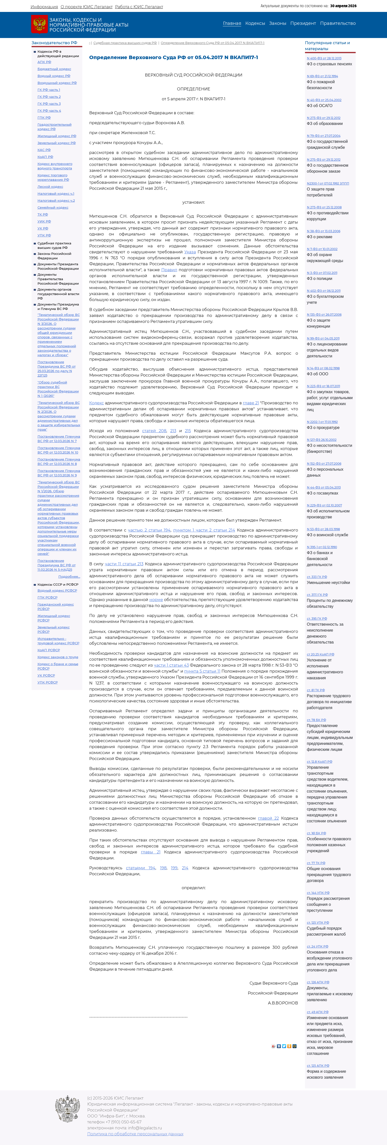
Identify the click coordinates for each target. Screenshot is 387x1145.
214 (185, 868)
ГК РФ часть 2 (49, 97)
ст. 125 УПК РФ (318, 922)
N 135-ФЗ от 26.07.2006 (324, 314)
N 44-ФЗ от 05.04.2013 (324, 487)
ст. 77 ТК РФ (316, 863)
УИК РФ (44, 221)
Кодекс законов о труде (58, 657)
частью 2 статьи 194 (149, 530)
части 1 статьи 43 (171, 665)
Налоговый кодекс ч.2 (56, 200)
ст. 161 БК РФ (316, 833)
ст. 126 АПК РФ (318, 982)
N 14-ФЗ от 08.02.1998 (323, 368)
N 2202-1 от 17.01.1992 (322, 422)
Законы (277, 23)
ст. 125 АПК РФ (318, 1066)
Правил (169, 269)
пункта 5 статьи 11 (202, 671)
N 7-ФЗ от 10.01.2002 (322, 249)
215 (188, 430)
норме (156, 599)
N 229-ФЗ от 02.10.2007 (324, 505)
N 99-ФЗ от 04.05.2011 (323, 338)
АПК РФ (44, 62)
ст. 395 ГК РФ (317, 618)
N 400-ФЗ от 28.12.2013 (324, 58)
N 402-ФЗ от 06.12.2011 (324, 291)
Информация (44, 6)
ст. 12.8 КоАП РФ (319, 761)
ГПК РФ (44, 117)
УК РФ (43, 228)
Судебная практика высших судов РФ (125, 43)
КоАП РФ (45, 157)
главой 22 (268, 818)
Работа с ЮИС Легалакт (139, 6)
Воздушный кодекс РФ (57, 83)
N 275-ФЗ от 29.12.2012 (324, 159)
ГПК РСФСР (47, 597)
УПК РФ (44, 235)
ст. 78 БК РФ (316, 720)
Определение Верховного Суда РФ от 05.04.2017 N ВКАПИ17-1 (212, 43)
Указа (190, 252)
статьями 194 (140, 868)
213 (173, 430)
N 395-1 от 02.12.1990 (322, 547)
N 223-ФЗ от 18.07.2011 (323, 386)
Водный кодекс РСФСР (57, 590)
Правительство (338, 23)
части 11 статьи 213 (124, 564)
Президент (303, 23)
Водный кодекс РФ (54, 76)
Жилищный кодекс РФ (57, 136)
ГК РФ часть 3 (49, 104)
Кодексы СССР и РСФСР (58, 584)
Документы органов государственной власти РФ (58, 293)
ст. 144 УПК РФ (318, 893)
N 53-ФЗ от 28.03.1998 (323, 529)
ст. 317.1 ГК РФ (317, 595)
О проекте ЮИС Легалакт (87, 6)
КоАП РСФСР (49, 650)
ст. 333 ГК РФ (317, 577)
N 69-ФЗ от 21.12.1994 (322, 76)
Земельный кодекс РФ (57, 143)
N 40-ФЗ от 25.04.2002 (324, 100)
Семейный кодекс (53, 207)
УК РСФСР (46, 675)
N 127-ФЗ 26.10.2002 (322, 440)
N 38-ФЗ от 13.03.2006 (323, 231)
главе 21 (251, 403)
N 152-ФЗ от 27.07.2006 (324, 463)
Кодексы (255, 23)
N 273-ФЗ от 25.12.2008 (324, 207)
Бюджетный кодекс (54, 69)
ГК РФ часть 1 (49, 90)
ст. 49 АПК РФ (318, 1012)
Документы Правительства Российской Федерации (58, 278)
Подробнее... (69, 576)
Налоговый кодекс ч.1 (56, 193)
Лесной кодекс (50, 187)
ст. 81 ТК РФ (316, 690)
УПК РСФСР (48, 682)
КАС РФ (44, 150)
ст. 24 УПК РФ (317, 946)
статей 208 (154, 430)
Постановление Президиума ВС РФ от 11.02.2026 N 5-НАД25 (57, 565)
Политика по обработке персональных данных (135, 1134)
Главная (232, 23)
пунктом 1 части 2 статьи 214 (204, 530)
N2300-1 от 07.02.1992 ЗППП (328, 183)
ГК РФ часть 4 (49, 111)
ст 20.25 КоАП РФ (320, 654)
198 (163, 868)
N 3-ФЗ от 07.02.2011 (322, 273)
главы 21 (151, 852)
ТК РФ (43, 214)
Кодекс (96, 403)
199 (174, 868)
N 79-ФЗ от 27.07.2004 (324, 136)
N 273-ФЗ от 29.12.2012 (324, 118)
